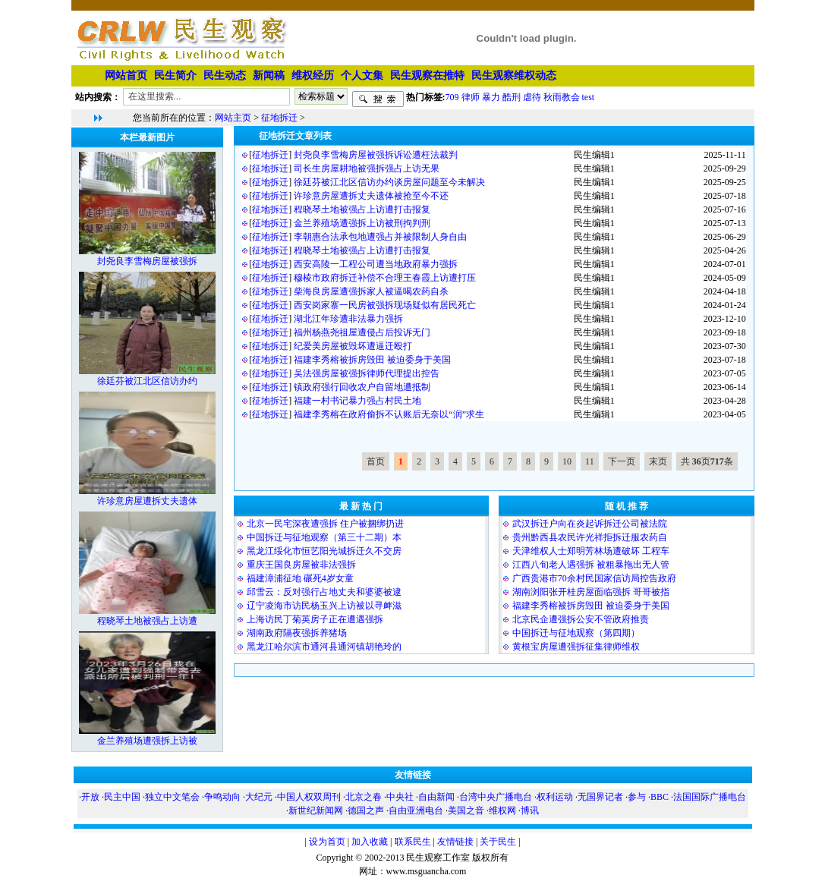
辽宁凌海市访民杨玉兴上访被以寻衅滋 (324, 605)
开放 (90, 797)
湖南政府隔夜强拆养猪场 (297, 633)
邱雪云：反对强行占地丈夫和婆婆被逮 (324, 592)
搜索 (378, 99)
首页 (376, 461)
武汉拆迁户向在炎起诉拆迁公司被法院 (589, 523)
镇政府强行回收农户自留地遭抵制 (362, 387)
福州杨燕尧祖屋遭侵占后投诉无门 (362, 332)
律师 (470, 96)
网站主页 (233, 117)
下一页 (621, 461)
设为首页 (327, 841)
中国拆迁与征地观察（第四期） (576, 633)
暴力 (491, 96)
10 (567, 461)
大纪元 (258, 797)
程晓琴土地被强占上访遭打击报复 (362, 209)
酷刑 (511, 96)
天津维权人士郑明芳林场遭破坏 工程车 (590, 551)
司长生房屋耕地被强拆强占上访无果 (366, 168)
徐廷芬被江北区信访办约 (147, 381)
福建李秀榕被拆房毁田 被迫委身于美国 (372, 359)
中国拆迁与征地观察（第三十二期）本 (324, 537)
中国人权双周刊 (309, 797)
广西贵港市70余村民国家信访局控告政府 (594, 578)
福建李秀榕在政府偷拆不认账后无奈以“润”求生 (389, 414)
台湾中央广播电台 (495, 797)
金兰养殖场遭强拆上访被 (147, 740)
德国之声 (366, 810)
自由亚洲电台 (416, 810)
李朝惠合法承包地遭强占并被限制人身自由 (380, 236)
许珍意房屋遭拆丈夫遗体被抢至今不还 (371, 195)
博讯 (530, 810)
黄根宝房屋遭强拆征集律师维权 (576, 646)
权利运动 (555, 797)
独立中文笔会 (172, 797)
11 (589, 461)
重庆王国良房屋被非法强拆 (301, 564)
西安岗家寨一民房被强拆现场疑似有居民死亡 (385, 305)
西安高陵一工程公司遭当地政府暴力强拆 (376, 264)
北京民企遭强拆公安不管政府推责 (580, 619)
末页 (658, 461)
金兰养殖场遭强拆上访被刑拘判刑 (362, 223)
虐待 (532, 96)
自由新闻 (436, 797)
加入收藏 (369, 841)
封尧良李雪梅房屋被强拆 (147, 261)
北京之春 (363, 797)
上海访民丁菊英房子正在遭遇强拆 (315, 619)
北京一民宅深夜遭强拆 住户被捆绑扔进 (325, 523)
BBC (659, 797)
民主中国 (122, 797)
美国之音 (466, 810)
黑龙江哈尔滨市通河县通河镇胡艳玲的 (324, 646)
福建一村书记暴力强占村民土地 (357, 400)
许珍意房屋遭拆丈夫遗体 (147, 501)
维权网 (502, 810)
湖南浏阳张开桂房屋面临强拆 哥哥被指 (590, 592)
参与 (637, 797)
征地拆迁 (279, 117)
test (588, 96)
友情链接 (455, 841)
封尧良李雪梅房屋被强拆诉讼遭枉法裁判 (376, 155)
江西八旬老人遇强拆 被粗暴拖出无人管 (590, 564)
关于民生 (498, 841)
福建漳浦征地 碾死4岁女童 (300, 578)
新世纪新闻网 (315, 810)
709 (452, 96)
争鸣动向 (222, 797)
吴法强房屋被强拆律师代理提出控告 (366, 373)
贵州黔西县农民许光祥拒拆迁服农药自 (589, 537)
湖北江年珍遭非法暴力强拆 (348, 318)
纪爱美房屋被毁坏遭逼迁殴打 (353, 346)
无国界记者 (600, 797)
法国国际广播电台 (709, 797)
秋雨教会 (561, 96)
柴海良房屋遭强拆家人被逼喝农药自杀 (371, 291)
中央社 (400, 797)
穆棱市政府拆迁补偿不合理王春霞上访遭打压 (385, 277)
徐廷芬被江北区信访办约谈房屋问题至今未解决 (389, 182)
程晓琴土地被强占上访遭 (147, 620)
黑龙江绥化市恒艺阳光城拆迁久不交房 (324, 551)
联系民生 (413, 841)
